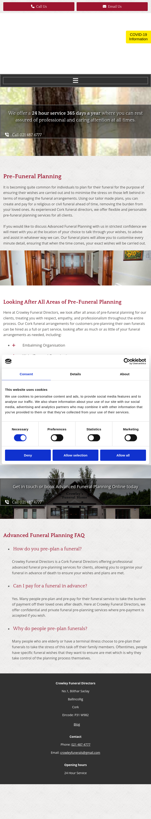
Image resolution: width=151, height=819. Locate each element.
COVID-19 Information (138, 37)
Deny (28, 455)
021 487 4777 (80, 744)
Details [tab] (75, 374)
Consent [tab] (26, 374)
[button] (38, 6)
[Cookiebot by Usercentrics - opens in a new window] (127, 361)
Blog (77, 724)
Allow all (123, 455)
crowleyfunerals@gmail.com (80, 752)
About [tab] (124, 374)
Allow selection (75, 455)
